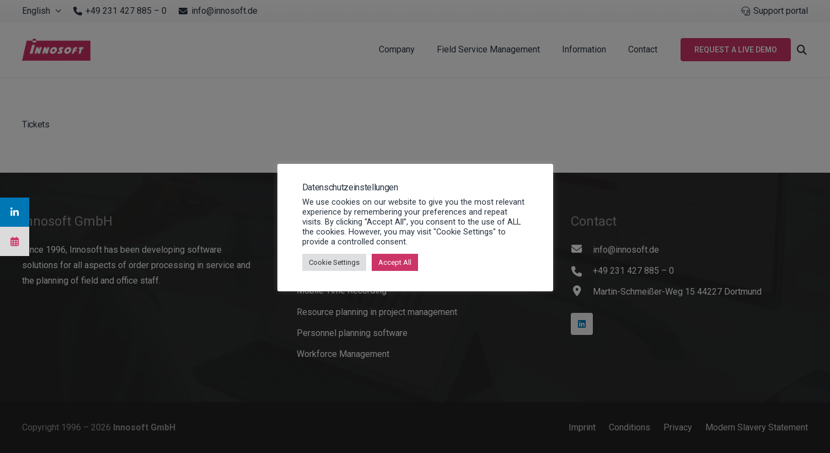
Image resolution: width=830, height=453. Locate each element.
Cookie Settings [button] (334, 262)
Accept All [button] (394, 262)
